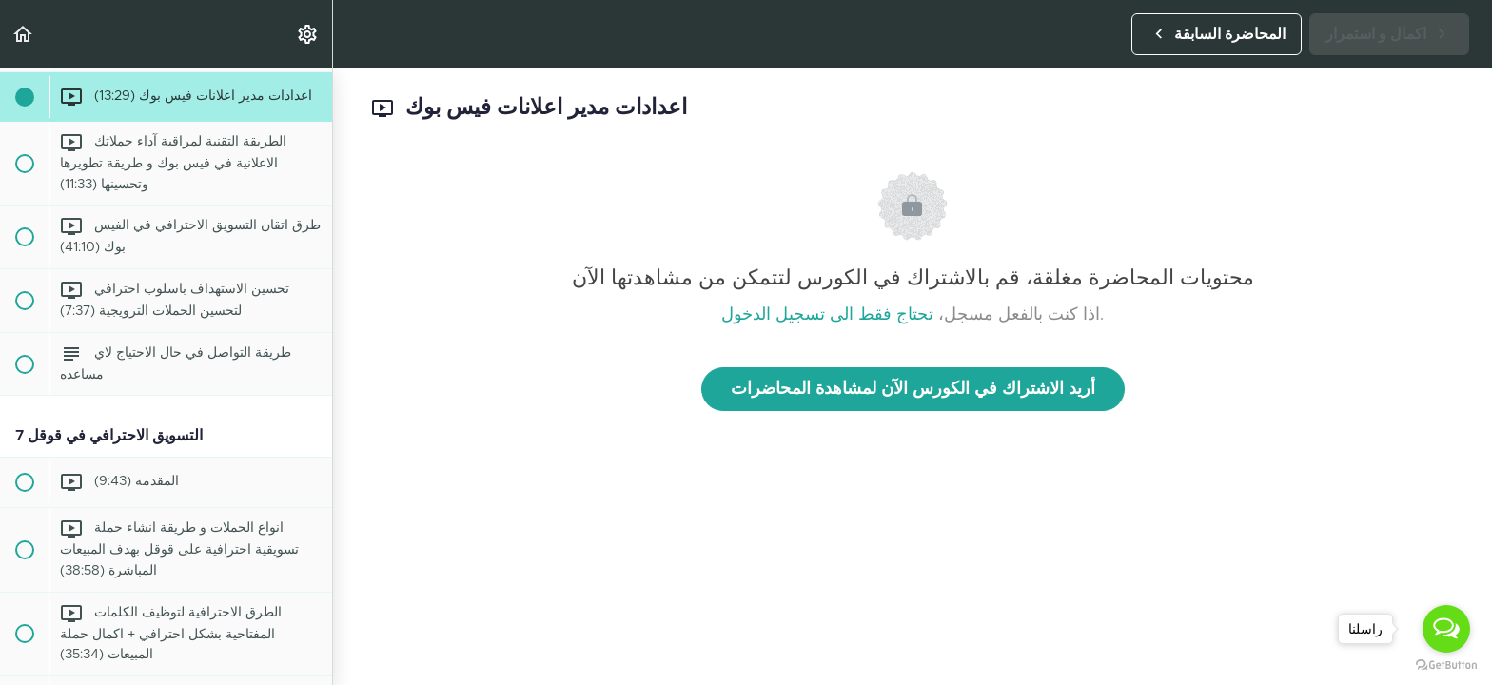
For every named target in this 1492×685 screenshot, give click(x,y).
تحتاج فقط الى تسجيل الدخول (827, 314)
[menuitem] (308, 34)
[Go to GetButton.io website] (1446, 665)
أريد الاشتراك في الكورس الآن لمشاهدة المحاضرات (913, 389)
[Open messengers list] (1446, 629)
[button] (24, 34)
